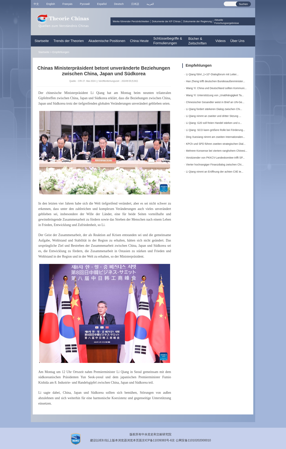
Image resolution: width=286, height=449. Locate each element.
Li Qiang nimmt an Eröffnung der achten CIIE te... (214, 171)
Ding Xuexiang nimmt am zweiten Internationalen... (215, 136)
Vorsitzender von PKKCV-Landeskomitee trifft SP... (215, 157)
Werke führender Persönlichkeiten (131, 21)
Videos (220, 41)
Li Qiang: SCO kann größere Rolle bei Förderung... (215, 129)
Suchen (243, 4)
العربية (150, 3)
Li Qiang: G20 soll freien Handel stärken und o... (214, 122)
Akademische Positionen (106, 41)
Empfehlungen (60, 52)
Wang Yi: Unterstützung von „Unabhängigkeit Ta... (215, 95)
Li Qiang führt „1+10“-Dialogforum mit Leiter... (212, 74)
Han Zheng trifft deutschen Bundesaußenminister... (215, 81)
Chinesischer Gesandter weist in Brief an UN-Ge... (215, 102)
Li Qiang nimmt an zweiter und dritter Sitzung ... (213, 115)
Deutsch (119, 3)
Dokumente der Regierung (197, 21)
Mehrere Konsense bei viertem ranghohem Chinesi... (216, 150)
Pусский (85, 3)
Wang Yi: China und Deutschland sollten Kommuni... (216, 88)
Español (102, 3)
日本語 (135, 3)
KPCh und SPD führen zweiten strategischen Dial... (215, 143)
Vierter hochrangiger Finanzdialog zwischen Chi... (215, 164)
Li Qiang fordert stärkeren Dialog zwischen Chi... (214, 109)
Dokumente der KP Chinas (166, 21)
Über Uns (237, 41)
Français (67, 3)
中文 (36, 3)
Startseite (42, 41)
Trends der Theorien (68, 41)
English (50, 3)
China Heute (139, 41)
